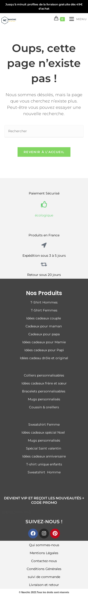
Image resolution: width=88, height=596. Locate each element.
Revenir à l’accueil (44, 152)
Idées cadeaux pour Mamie (44, 342)
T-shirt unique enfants (44, 464)
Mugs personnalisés (44, 399)
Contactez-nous (44, 561)
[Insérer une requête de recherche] (44, 131)
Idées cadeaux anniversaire (44, 456)
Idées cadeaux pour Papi (44, 350)
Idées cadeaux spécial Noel (44, 432)
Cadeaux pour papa (44, 334)
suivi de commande (44, 577)
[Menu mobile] (76, 19)
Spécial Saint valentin (44, 448)
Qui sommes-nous (44, 545)
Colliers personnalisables (44, 375)
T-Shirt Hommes (44, 302)
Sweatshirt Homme (44, 472)
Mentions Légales (44, 553)
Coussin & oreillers (44, 407)
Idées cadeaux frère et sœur (44, 383)
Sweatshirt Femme (44, 424)
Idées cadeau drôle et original (44, 358)
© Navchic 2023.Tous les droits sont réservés (44, 592)
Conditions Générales (44, 569)
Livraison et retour (44, 585)
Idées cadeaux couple (44, 318)
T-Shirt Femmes (44, 310)
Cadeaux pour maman (44, 326)
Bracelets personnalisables (44, 391)
